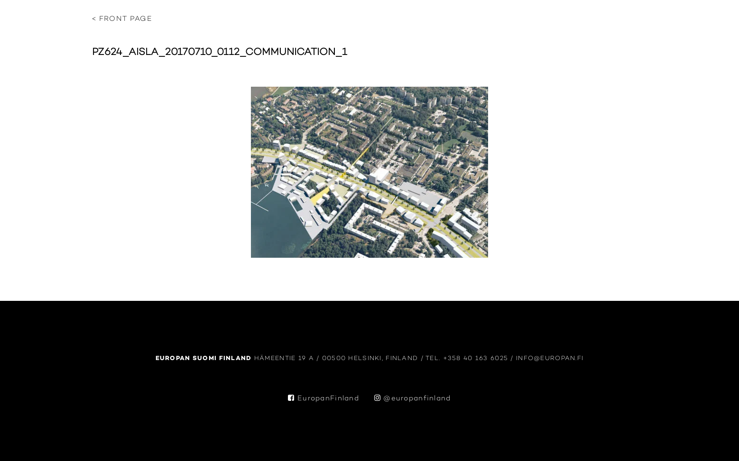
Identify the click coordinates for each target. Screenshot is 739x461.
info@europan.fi (549, 358)
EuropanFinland (323, 398)
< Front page (122, 19)
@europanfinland (412, 398)
